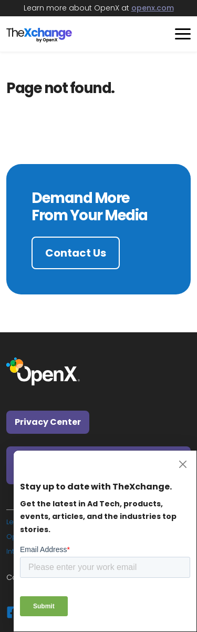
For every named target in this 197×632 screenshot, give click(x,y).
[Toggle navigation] (179, 34)
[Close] (182, 464)
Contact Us (75, 253)
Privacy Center (48, 422)
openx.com (152, 8)
